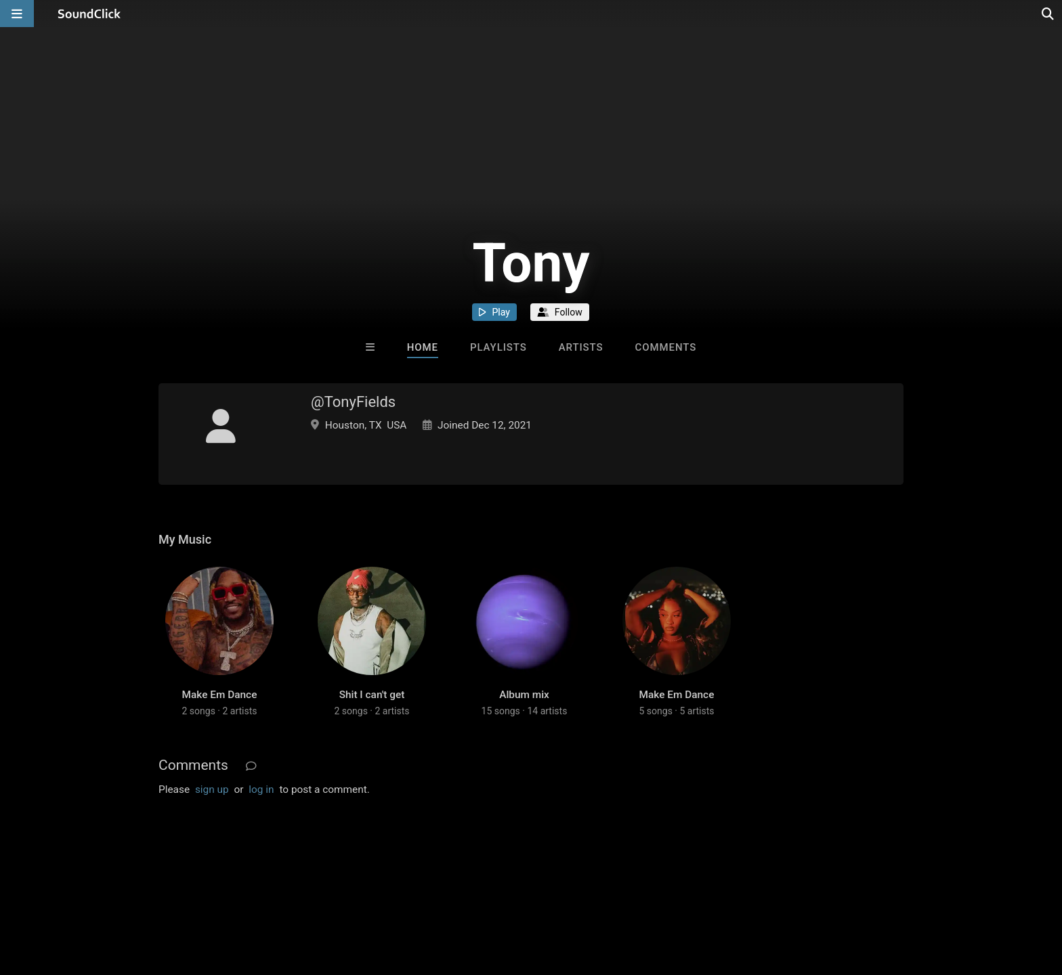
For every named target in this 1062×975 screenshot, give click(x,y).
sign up (212, 789)
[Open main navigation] (17, 13)
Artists (581, 347)
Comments (666, 347)
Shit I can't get (372, 695)
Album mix (524, 695)
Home (422, 347)
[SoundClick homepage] (89, 13)
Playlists (498, 347)
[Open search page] (1048, 13)
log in (261, 789)
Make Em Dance (219, 695)
